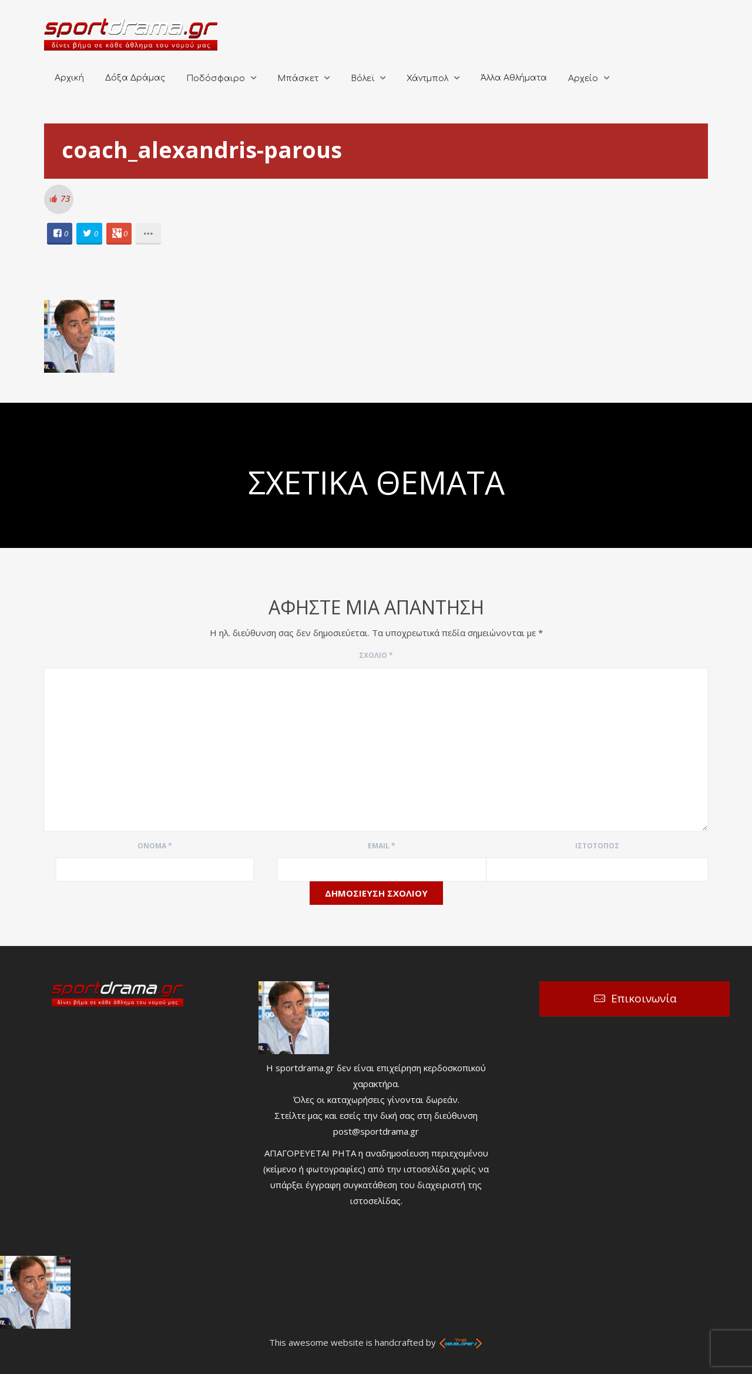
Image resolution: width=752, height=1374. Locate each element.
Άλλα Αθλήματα (514, 77)
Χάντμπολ (427, 78)
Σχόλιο (376, 655)
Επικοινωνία (644, 998)
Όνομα (154, 846)
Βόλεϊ (362, 78)
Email (381, 846)
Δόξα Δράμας (135, 77)
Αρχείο (583, 78)
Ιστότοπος (597, 846)
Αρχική (69, 77)
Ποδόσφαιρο (215, 78)
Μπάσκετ (297, 78)
